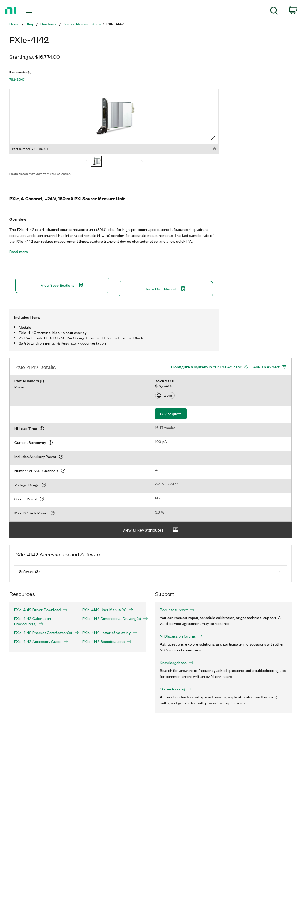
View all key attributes (150, 530)
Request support (177, 609)
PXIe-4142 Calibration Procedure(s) (32, 621)
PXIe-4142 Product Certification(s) (43, 632)
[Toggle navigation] (39, 11)
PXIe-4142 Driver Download (41, 609)
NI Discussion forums (181, 636)
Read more (18, 251)
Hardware (48, 23)
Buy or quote (171, 413)
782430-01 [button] (17, 79)
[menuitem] (274, 11)
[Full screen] (213, 137)
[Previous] (86, 162)
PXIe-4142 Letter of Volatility (110, 632)
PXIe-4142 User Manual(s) (107, 609)
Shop (30, 23)
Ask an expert (266, 367)
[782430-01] (96, 162)
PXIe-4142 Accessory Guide (41, 641)
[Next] (141, 162)
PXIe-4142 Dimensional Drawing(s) (111, 618)
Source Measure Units (82, 23)
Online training (176, 689)
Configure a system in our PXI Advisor (206, 367)
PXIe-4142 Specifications (107, 641)
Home (14, 23)
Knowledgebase (177, 662)
